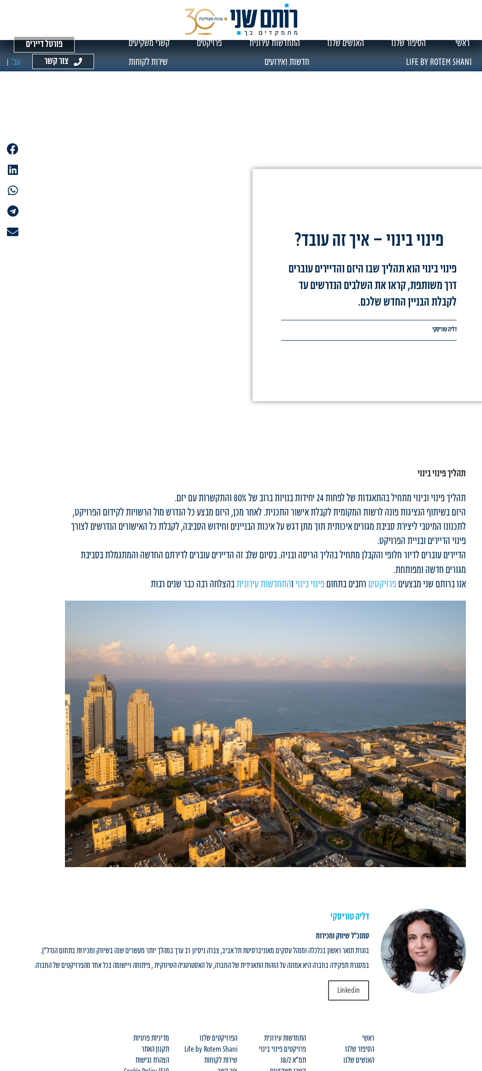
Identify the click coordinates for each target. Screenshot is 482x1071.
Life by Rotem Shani (210, 1053)
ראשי (368, 1042)
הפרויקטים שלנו (218, 1042)
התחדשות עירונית (263, 589)
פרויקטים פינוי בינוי (282, 1053)
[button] (12, 149)
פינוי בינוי (309, 589)
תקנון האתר (155, 1053)
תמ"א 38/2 (293, 1065)
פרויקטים (382, 589)
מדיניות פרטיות (151, 1042)
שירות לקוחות (220, 1065)
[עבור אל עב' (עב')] (16, 66)
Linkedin (348, 995)
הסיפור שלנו (359, 1053)
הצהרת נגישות (152, 1065)
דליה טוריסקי (444, 334)
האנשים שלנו (358, 1065)
